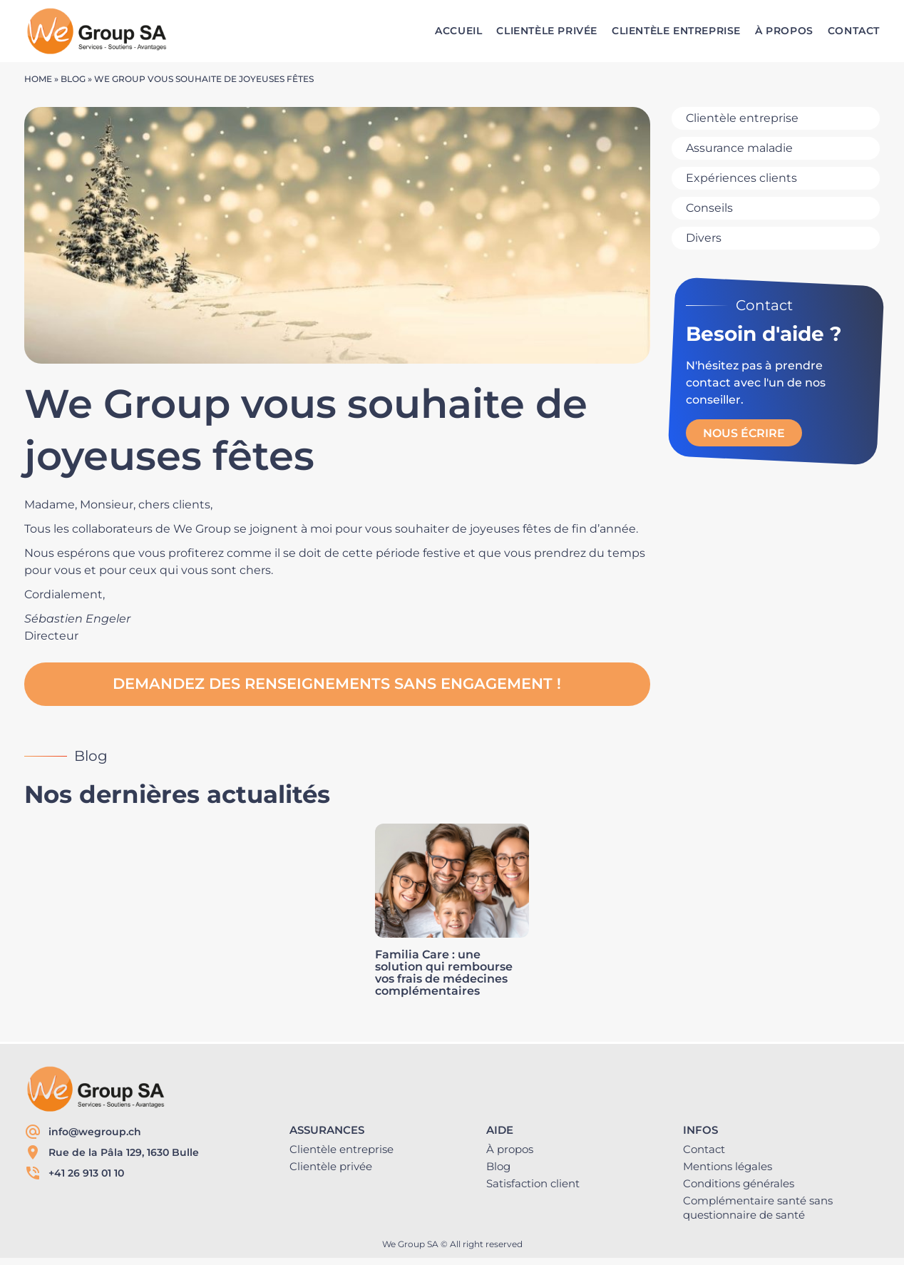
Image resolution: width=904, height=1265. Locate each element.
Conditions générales (738, 1183)
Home (38, 78)
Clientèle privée (330, 1166)
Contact (704, 1149)
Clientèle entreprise (341, 1149)
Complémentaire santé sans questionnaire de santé (758, 1208)
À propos (509, 1149)
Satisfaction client (533, 1183)
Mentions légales (727, 1166)
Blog (73, 78)
